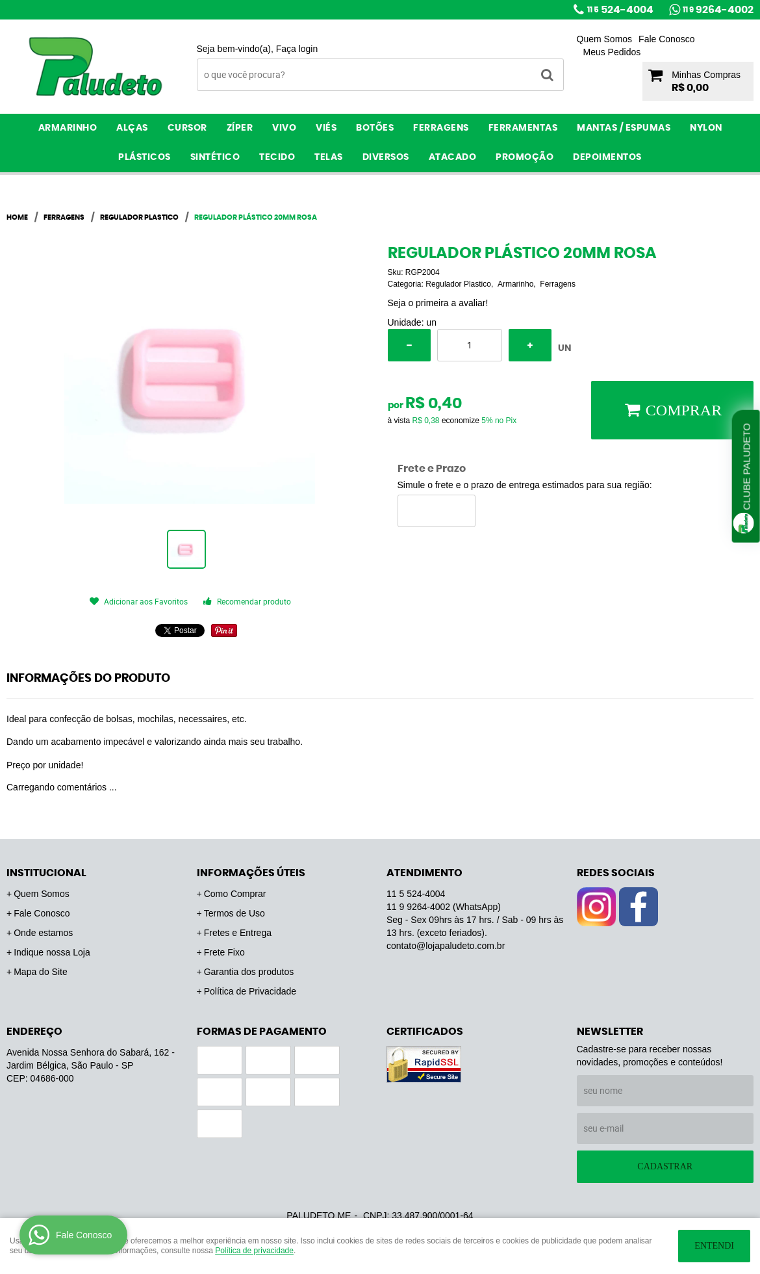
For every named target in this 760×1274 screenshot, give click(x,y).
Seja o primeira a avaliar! (438, 303)
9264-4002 (718, 10)
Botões (375, 128)
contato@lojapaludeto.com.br (445, 946)
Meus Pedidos (612, 52)
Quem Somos (605, 39)
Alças (132, 128)
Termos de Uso (234, 913)
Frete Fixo (224, 952)
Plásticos (144, 157)
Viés (326, 128)
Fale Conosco (666, 39)
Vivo (284, 128)
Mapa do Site (41, 972)
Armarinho (67, 128)
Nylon (706, 128)
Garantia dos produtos (249, 972)
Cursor (187, 128)
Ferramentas (523, 128)
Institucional (46, 873)
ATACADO (453, 157)
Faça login (297, 49)
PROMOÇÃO (524, 157)
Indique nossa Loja (52, 952)
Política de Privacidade (250, 991)
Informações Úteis (251, 873)
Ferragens (441, 128)
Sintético (215, 157)
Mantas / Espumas (623, 128)
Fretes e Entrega (238, 933)
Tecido (277, 157)
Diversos (385, 157)
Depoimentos (607, 157)
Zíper (240, 128)
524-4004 (620, 10)
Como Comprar (235, 894)
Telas (328, 157)
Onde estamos (43, 933)
